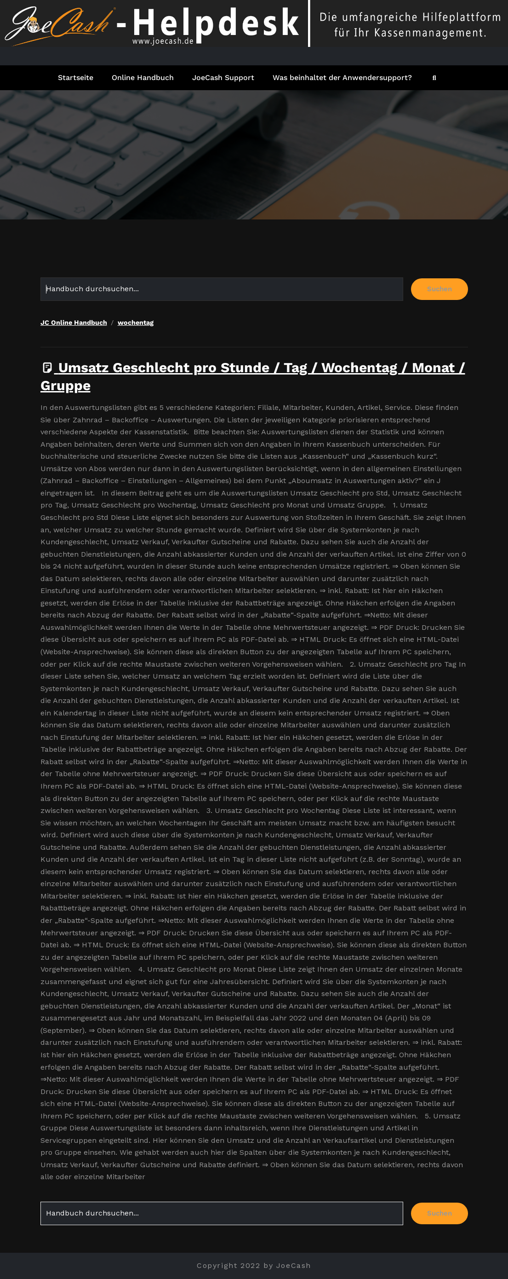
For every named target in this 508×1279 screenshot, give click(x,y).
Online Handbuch (143, 77)
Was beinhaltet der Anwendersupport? (342, 77)
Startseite (75, 77)
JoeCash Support (223, 77)
